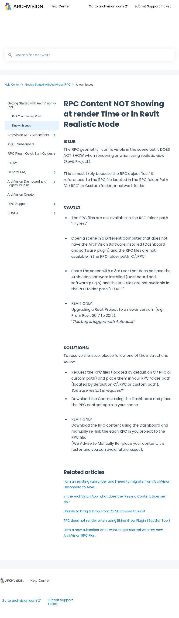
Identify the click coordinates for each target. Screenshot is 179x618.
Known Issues (21, 125)
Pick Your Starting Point (26, 116)
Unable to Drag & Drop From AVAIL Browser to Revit (104, 511)
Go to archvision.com (21, 600)
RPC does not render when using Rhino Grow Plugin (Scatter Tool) (117, 520)
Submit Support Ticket (60, 602)
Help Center (60, 6)
